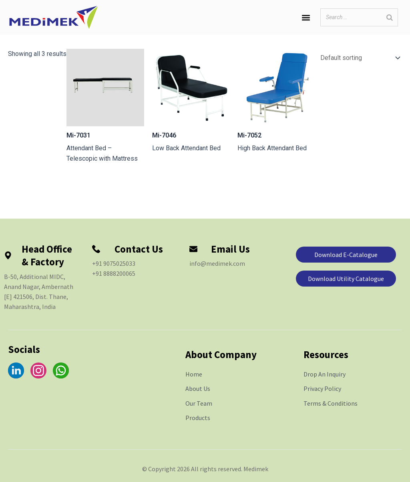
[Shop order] (358, 58)
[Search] (390, 17)
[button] (305, 17)
